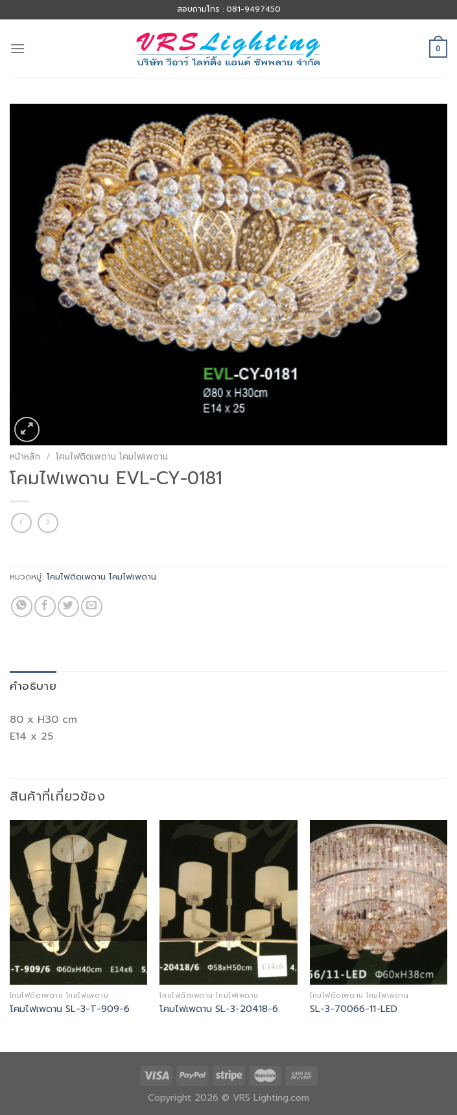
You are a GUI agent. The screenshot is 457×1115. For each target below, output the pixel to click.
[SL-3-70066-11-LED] (378, 902)
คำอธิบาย (33, 685)
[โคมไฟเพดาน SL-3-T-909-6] (78, 902)
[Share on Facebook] (45, 606)
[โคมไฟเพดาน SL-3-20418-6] (228, 902)
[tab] (33, 686)
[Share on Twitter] (68, 606)
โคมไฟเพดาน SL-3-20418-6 (218, 1009)
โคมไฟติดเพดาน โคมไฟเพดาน (112, 457)
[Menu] (17, 48)
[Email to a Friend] (91, 606)
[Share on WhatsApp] (21, 606)
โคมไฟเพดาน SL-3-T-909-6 (70, 1009)
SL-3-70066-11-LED (353, 1009)
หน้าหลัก (25, 457)
